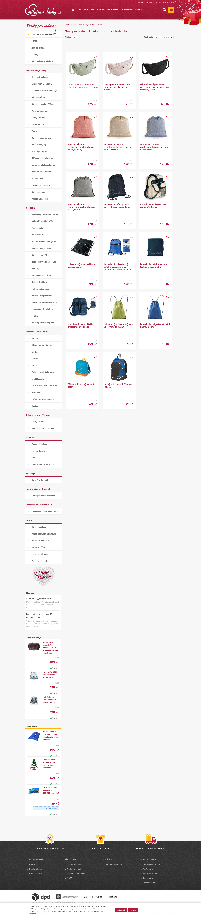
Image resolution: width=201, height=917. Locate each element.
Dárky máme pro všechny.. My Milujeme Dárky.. (39, 616)
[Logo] (43, 9)
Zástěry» (35, 54)
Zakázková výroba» (40, 554)
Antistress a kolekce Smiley (43, 164)
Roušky (35, 406)
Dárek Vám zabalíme (86, 9)
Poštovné (100, 9)
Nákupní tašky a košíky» (42, 34)
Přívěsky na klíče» (39, 151)
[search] (164, 10)
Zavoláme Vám (127, 9)
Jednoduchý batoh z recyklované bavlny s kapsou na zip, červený (81, 147)
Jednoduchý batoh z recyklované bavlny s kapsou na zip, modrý (154, 147)
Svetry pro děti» (38, 421)
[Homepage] (71, 10)
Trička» (35, 338)
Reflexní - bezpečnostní (42, 295)
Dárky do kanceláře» (40, 255)
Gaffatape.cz (148, 869)
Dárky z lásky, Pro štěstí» (42, 61)
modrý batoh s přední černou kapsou (118, 385)
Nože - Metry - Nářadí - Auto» (44, 261)
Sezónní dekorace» (40, 450)
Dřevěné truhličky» (40, 77)
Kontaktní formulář (113, 864)
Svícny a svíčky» (38, 117)
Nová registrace (152, 2)
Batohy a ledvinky (95, 24)
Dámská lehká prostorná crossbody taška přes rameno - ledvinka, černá (155, 87)
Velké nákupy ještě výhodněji (39, 598)
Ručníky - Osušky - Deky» (43, 399)
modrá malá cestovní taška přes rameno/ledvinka (81, 325)
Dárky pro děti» (38, 234)
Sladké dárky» (38, 124)
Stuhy (34, 457)
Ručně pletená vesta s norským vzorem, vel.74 (49, 700)
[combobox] (158, 37)
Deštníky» (36, 268)
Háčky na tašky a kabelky (42, 158)
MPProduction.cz (150, 873)
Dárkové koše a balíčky (41, 137)
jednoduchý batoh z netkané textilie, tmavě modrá (153, 265)
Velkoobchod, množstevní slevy (45, 511)
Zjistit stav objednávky (166, 2)
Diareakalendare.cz (151, 864)
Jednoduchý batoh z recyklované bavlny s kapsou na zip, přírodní (118, 147)
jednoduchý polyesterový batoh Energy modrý (155, 325)
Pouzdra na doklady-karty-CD (44, 302)
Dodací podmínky (74, 869)
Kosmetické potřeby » (41, 185)
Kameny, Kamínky (39, 444)
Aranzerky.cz (148, 878)
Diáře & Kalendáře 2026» (42, 221)
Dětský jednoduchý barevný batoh (81, 385)
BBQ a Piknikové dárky (41, 275)
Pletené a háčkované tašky (43, 428)
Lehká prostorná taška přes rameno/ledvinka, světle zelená (83, 85)
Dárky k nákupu (38, 192)
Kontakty (138, 9)
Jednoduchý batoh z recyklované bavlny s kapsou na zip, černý (81, 207)
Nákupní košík (35, 873)
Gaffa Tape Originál (40, 480)
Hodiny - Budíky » (39, 282)
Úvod (68, 24)
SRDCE (34, 41)
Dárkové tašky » (38, 97)
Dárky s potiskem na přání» (43, 322)
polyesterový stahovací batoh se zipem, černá (82, 265)
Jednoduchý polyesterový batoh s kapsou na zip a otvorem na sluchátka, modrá (118, 267)
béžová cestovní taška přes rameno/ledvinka (153, 205)
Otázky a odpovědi (39, 560)
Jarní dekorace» (38, 47)
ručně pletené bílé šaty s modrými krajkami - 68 (50, 675)
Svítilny (35, 315)
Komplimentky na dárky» (42, 83)
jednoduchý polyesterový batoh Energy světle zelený (119, 325)
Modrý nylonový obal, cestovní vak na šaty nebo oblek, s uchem (50, 735)
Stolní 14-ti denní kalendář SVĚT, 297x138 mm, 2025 (51, 790)
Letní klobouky (38, 378)
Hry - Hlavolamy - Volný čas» (44, 241)
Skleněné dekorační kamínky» (44, 90)
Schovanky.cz (149, 882)
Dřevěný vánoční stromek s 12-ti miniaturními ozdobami (49, 763)
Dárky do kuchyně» (40, 110)
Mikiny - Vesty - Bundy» (42, 345)
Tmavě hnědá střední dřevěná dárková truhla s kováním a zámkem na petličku (50, 647)
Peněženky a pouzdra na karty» (45, 214)
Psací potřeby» (38, 228)
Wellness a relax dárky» (42, 248)
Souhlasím (133, 910)
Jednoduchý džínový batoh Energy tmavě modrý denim (117, 205)
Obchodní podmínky (40, 540)
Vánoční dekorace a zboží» (43, 464)
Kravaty (35, 358)
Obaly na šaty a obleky (41, 171)
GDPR (69, 878)
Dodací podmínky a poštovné (44, 533)
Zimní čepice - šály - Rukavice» (45, 385)
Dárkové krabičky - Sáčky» (43, 104)
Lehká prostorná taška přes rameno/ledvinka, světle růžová (117, 87)
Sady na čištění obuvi (41, 288)
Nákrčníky (36, 392)
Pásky (34, 365)
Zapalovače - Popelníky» (42, 309)
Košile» (35, 351)
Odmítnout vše (120, 910)
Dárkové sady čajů (39, 144)
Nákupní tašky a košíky (79, 24)
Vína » (34, 131)
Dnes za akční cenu (40, 198)
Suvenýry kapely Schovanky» (44, 495)
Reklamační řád (38, 547)
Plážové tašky (37, 178)
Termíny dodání (113, 9)
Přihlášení (141, 2)
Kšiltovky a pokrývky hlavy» (44, 372)
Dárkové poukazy (39, 527)
